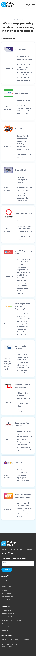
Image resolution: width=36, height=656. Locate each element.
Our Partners (6, 593)
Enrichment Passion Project (11, 620)
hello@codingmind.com (9, 644)
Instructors (5, 623)
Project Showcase (7, 614)
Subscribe (7, 570)
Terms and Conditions (9, 597)
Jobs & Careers (6, 587)
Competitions (6, 627)
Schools (4, 590)
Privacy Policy (6, 600)
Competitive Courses (8, 617)
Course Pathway (7, 610)
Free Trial (4, 630)
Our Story (5, 580)
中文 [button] (28, 4)
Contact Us (5, 583)
